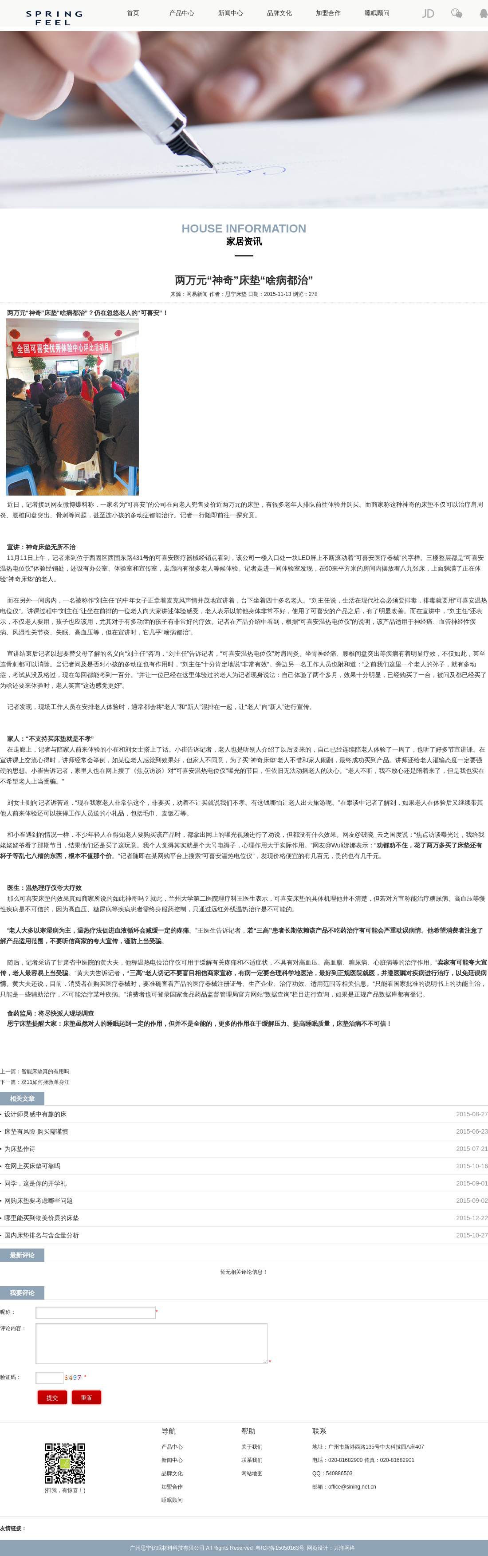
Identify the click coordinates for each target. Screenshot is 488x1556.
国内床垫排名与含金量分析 (41, 1235)
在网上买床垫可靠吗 (32, 1166)
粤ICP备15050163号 (280, 1548)
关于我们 (252, 1447)
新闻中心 (230, 13)
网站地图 (252, 1473)
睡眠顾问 (377, 13)
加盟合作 (328, 13)
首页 (133, 13)
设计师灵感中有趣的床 (35, 1114)
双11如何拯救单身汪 (45, 1082)
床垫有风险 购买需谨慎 (36, 1131)
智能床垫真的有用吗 (45, 1071)
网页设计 (317, 1548)
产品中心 (181, 13)
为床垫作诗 (19, 1148)
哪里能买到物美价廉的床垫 (41, 1217)
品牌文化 (279, 13)
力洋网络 (344, 1548)
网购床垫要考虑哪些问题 (38, 1200)
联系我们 (252, 1460)
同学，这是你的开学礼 (35, 1183)
